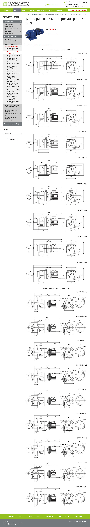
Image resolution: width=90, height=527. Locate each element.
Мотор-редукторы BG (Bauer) (13, 94)
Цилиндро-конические (11, 114)
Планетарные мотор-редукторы (11, 118)
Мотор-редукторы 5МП (13, 64)
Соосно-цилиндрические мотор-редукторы (12, 106)
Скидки (30, 516)
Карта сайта (78, 516)
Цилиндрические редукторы (10, 25)
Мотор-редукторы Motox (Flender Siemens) (12, 98)
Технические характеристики (43, 45)
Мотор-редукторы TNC (13, 74)
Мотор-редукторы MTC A (13, 55)
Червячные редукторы (11, 29)
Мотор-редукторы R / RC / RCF (13, 52)
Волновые (8, 120)
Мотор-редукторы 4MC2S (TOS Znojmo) (13, 60)
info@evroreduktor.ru (72, 4)
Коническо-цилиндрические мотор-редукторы (12, 110)
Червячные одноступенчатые (11, 40)
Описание (29, 45)
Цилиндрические (11, 46)
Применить (12, 139)
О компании (11, 516)
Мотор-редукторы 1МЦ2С (12, 70)
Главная (27, 14)
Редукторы (8, 21)
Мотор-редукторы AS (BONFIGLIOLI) (13, 87)
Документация (49, 516)
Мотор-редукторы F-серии (12, 49)
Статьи (59, 516)
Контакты (68, 516)
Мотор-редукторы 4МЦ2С (12, 67)
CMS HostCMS (83, 523)
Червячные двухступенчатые (11, 43)
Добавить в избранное (54, 34)
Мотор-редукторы (11, 36)
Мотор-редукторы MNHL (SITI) (12, 77)
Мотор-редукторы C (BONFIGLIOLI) (12, 84)
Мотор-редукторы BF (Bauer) (13, 102)
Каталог (32, 14)
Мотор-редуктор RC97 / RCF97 (78, 14)
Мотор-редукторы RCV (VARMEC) (13, 80)
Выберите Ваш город (52, 4)
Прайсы (38, 516)
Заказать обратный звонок (78, 10)
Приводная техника (11, 124)
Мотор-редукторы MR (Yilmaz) (13, 90)
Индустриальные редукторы (10, 32)
